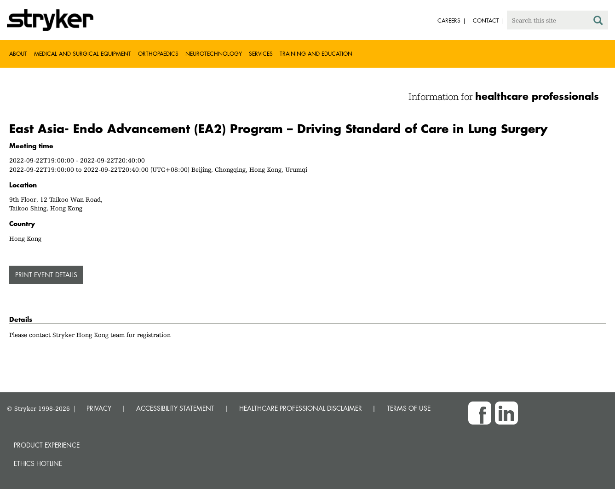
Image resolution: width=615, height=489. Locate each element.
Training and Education (316, 54)
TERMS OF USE (409, 408)
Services (261, 54)
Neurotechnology (213, 54)
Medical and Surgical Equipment (82, 54)
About (18, 54)
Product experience (47, 445)
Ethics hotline (38, 463)
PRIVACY (98, 408)
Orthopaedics (158, 54)
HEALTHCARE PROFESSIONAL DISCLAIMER (300, 408)
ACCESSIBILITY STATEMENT (175, 408)
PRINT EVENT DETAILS (46, 274)
